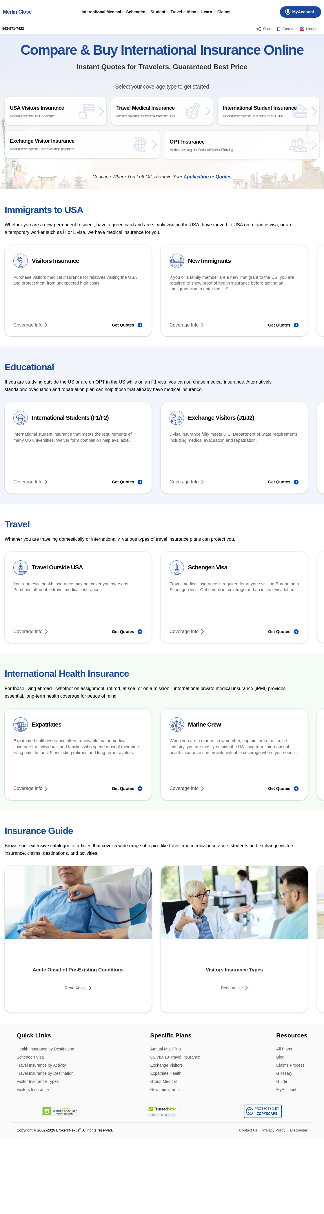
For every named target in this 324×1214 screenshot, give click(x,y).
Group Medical (163, 1158)
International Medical (101, 12)
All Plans (284, 1125)
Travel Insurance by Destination (45, 1150)
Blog (280, 1134)
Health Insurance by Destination (45, 1125)
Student (157, 12)
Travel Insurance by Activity (41, 1142)
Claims (223, 12)
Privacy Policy (273, 1206)
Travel (176, 12)
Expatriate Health (165, 1150)
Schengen (135, 12)
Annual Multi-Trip (165, 1125)
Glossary (284, 1150)
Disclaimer (298, 1206)
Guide (281, 1158)
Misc (191, 12)
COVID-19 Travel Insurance (175, 1134)
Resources (291, 1111)
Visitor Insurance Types (38, 1158)
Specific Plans (171, 1111)
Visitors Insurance (33, 1165)
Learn (206, 12)
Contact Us (248, 1206)
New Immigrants (165, 1165)
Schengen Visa (30, 1134)
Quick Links (34, 1111)
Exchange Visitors (166, 1142)
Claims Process (290, 1142)
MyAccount (286, 1165)
